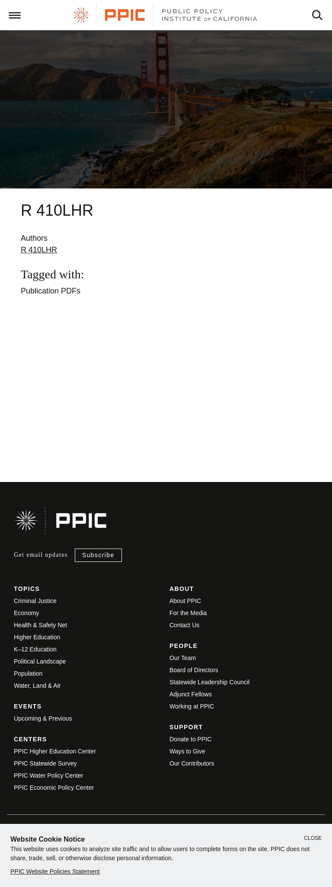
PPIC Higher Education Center (55, 751)
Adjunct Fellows (190, 694)
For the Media (188, 612)
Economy (26, 612)
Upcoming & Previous (43, 718)
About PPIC (185, 600)
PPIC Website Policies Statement (55, 871)
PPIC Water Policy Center (48, 775)
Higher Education (37, 637)
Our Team (182, 657)
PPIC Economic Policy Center (54, 787)
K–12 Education (35, 649)
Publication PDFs (50, 291)
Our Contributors (191, 763)
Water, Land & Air (37, 685)
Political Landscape (40, 661)
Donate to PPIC (190, 739)
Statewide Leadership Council (209, 682)
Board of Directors (193, 670)
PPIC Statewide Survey (45, 763)
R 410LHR (39, 250)
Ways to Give (187, 751)
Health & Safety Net (40, 625)
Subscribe (98, 555)
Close (313, 838)
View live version (28, 426)
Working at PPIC (191, 706)
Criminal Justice (35, 600)
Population (28, 673)
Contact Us (184, 625)
